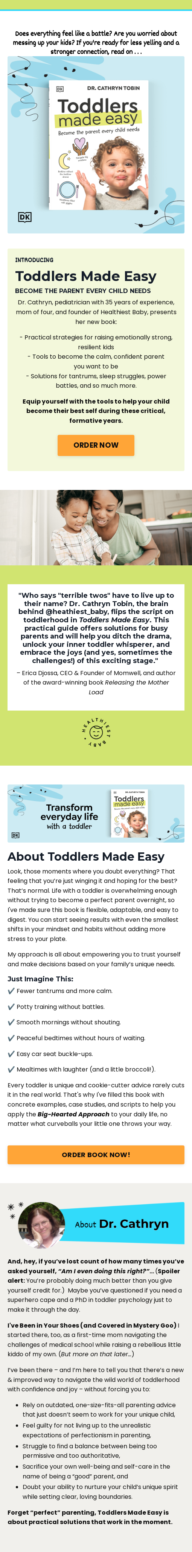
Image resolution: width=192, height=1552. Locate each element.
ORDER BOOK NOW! (96, 1154)
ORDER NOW (96, 445)
